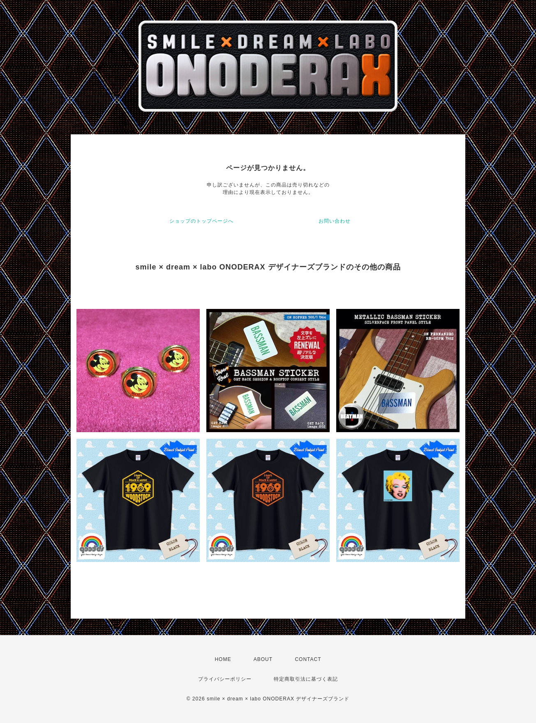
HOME (223, 659)
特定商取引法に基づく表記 (306, 679)
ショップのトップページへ (201, 221)
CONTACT (308, 659)
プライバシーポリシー (225, 679)
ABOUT (263, 659)
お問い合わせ (335, 221)
